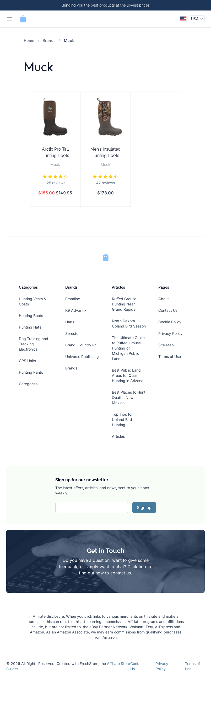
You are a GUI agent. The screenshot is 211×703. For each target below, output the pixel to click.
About (163, 299)
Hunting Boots (31, 315)
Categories (28, 384)
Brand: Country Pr (80, 345)
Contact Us (167, 310)
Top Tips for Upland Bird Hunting (122, 419)
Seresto (71, 333)
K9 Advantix (75, 310)
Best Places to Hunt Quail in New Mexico (128, 397)
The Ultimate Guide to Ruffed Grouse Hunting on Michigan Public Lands (128, 348)
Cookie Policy (169, 322)
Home (29, 40)
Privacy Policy (170, 333)
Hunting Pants (31, 372)
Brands (49, 40)
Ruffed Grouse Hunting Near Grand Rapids (124, 304)
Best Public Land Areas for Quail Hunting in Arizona (127, 375)
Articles (118, 436)
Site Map (166, 345)
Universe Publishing (82, 356)
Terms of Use (169, 356)
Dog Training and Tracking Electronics (33, 343)
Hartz (70, 322)
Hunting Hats (30, 327)
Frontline (72, 299)
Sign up (144, 507)
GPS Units (27, 360)
